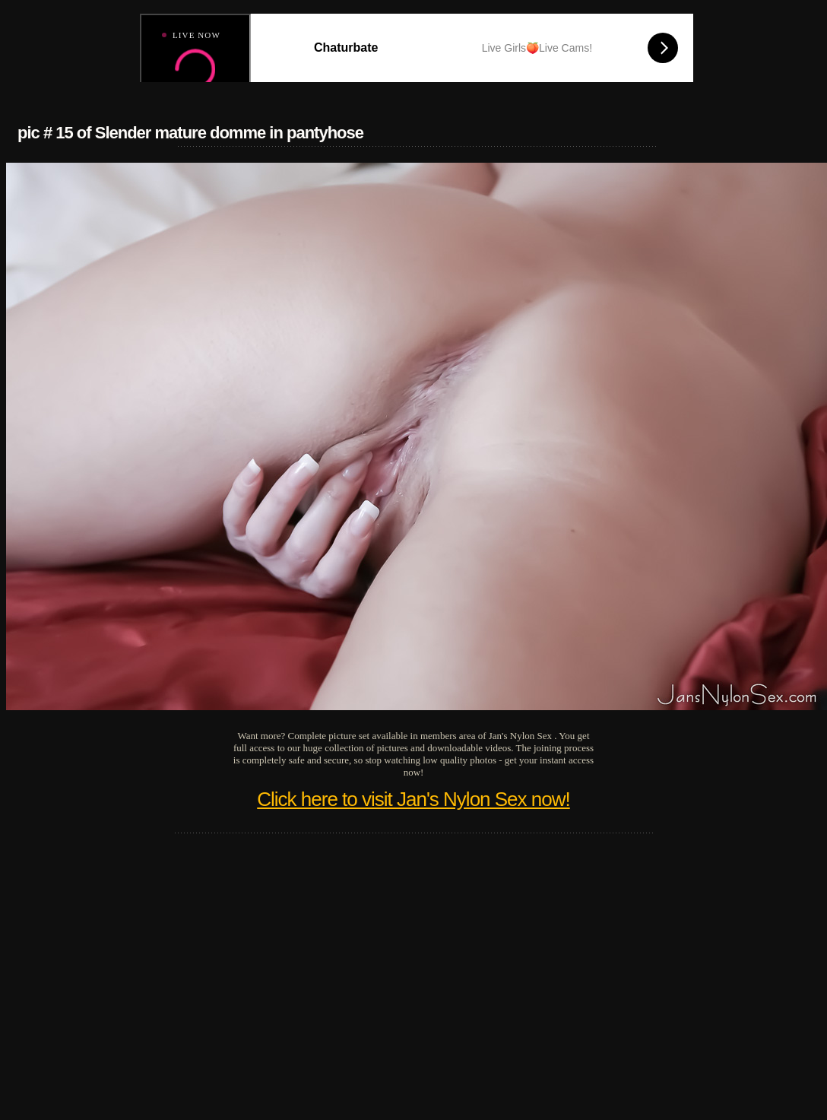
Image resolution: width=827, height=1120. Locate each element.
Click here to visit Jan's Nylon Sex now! (413, 799)
